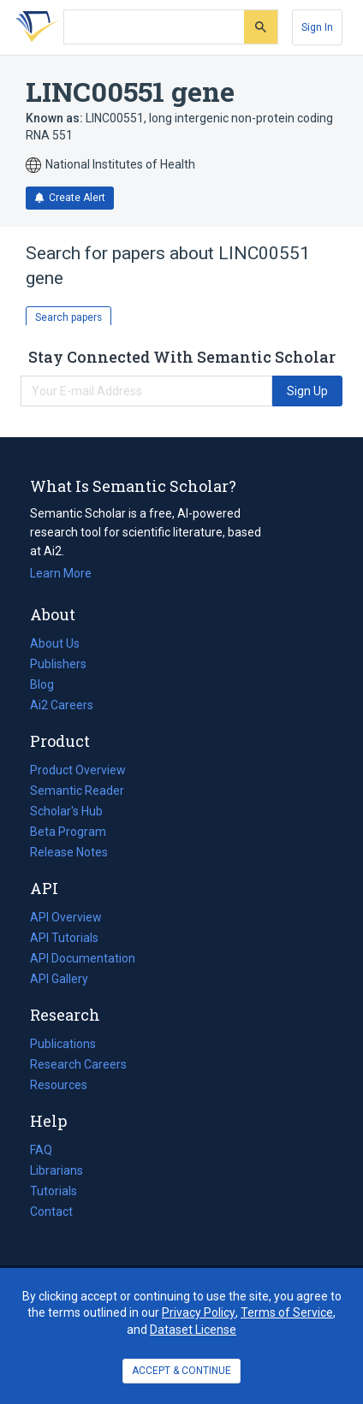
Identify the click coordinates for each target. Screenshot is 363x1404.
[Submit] (260, 27)
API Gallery (59, 979)
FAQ (41, 1150)
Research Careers (78, 1064)
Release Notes (69, 852)
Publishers (58, 664)
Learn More (61, 573)
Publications (63, 1044)
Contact (51, 1211)
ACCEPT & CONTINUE (181, 1371)
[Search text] (154, 27)
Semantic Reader (77, 790)
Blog (49, 684)
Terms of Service (287, 1312)
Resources (58, 1085)
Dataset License (193, 1329)
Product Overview (78, 770)
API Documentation (82, 958)
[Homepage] (33, 27)
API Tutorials (64, 938)
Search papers (68, 317)
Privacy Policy (198, 1312)
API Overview (66, 917)
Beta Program (68, 831)
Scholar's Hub (66, 811)
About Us (55, 643)
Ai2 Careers (61, 705)
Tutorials (53, 1191)
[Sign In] (317, 27)
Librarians (56, 1170)
